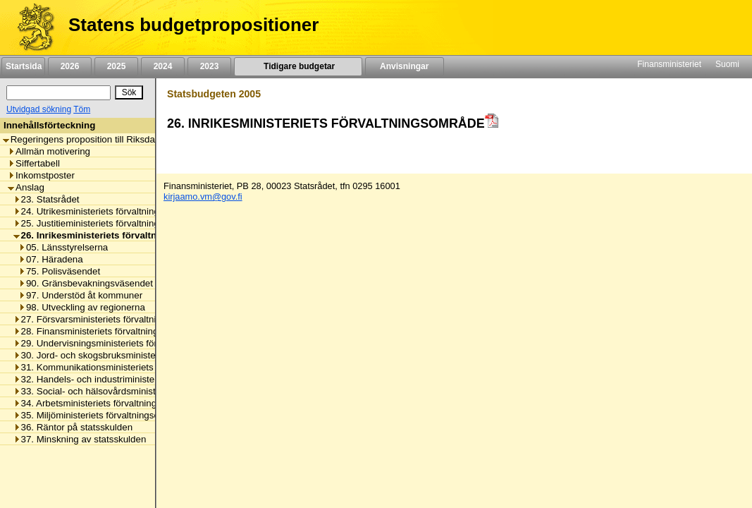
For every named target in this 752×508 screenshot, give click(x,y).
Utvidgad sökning (38, 109)
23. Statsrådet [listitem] (46, 199)
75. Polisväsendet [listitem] (59, 271)
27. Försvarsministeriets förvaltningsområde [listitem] (108, 319)
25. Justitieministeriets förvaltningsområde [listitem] (104, 223)
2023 (209, 66)
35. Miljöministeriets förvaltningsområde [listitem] (99, 415)
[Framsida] (30, 27)
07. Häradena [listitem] (50, 259)
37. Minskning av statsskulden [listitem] (80, 439)
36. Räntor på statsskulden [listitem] (73, 427)
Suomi (727, 64)
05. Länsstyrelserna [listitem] (63, 247)
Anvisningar (404, 66)
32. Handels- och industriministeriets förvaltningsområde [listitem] (134, 379)
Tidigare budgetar (298, 66)
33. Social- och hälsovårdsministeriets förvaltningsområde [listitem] (137, 391)
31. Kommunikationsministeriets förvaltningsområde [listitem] (124, 367)
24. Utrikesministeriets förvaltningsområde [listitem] (104, 211)
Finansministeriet (669, 64)
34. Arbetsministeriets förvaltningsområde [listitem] (103, 403)
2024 (163, 66)
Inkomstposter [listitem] (41, 175)
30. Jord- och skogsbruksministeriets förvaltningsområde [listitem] (134, 355)
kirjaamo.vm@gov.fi (203, 196)
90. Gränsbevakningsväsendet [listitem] (85, 283)
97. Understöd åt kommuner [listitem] (80, 295)
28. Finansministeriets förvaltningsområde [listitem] (104, 331)
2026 (70, 66)
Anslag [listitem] (26, 187)
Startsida (23, 66)
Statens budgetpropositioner (193, 24)
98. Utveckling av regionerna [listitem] (81, 307)
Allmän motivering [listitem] (49, 151)
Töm (81, 109)
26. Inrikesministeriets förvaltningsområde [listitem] (111, 235)
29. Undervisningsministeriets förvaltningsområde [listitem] (119, 343)
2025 (116, 66)
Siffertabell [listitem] (34, 163)
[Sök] (58, 92)
